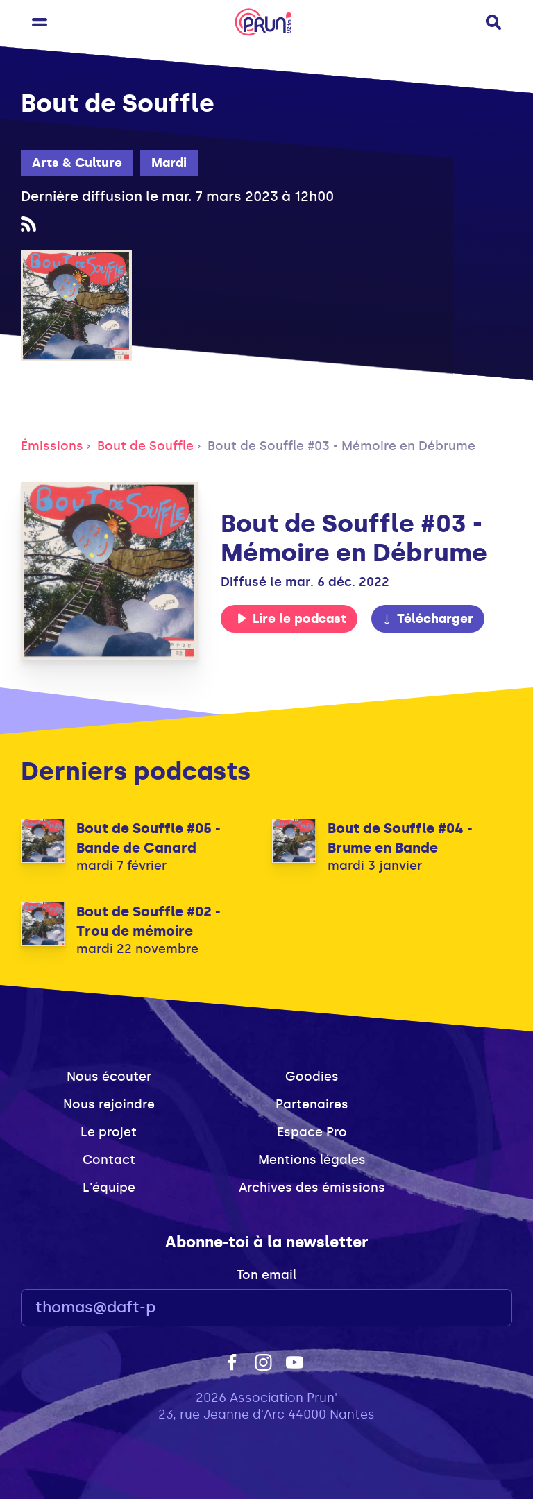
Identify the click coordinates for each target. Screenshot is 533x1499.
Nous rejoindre (109, 1104)
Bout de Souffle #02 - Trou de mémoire (148, 921)
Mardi (169, 163)
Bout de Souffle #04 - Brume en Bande (400, 838)
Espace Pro (312, 1132)
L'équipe (109, 1187)
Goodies (312, 1076)
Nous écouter (109, 1076)
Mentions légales (312, 1159)
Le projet (109, 1132)
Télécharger (427, 618)
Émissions (52, 446)
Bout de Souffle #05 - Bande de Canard (148, 838)
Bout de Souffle (145, 446)
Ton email (266, 1275)
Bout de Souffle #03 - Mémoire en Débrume (341, 446)
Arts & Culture (77, 163)
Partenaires (312, 1104)
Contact (109, 1159)
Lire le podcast (291, 618)
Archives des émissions (312, 1187)
